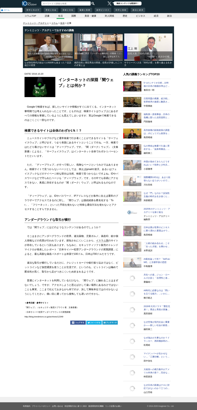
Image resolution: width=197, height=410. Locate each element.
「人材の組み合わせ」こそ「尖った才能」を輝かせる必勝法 (157, 245)
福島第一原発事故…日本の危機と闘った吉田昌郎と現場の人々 (157, 116)
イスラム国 (102, 240)
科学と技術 (121, 10)
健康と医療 (85, 10)
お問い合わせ (57, 406)
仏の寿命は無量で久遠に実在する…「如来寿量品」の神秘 (157, 148)
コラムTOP (30, 15)
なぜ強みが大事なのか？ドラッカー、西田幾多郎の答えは (157, 339)
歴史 (125, 15)
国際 (73, 15)
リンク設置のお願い (113, 406)
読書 (47, 15)
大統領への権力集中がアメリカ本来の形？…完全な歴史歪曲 (157, 371)
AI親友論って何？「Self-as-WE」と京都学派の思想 (157, 260)
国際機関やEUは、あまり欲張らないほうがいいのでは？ (157, 179)
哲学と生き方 (33, 10)
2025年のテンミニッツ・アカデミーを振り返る (157, 210)
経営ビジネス (102, 10)
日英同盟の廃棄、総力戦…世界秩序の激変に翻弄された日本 (157, 100)
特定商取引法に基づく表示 (76, 406)
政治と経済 (138, 10)
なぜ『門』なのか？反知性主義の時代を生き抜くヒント (157, 195)
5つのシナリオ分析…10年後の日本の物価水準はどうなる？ (157, 85)
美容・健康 (90, 15)
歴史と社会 (51, 10)
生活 (60, 15)
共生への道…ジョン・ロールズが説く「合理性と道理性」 (157, 276)
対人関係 (109, 15)
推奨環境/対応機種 (96, 406)
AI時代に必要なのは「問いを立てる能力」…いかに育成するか (157, 292)
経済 (156, 15)
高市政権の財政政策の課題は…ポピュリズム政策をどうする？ (157, 132)
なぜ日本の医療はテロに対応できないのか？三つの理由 (157, 387)
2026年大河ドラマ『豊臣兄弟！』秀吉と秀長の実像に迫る (157, 308)
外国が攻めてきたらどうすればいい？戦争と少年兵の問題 (157, 163)
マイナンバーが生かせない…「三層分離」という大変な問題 (157, 355)
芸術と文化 (68, 10)
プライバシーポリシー (41, 406)
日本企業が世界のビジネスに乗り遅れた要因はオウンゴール (157, 229)
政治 (169, 15)
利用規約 (26, 406)
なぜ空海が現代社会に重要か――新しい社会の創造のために (157, 324)
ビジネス (140, 15)
